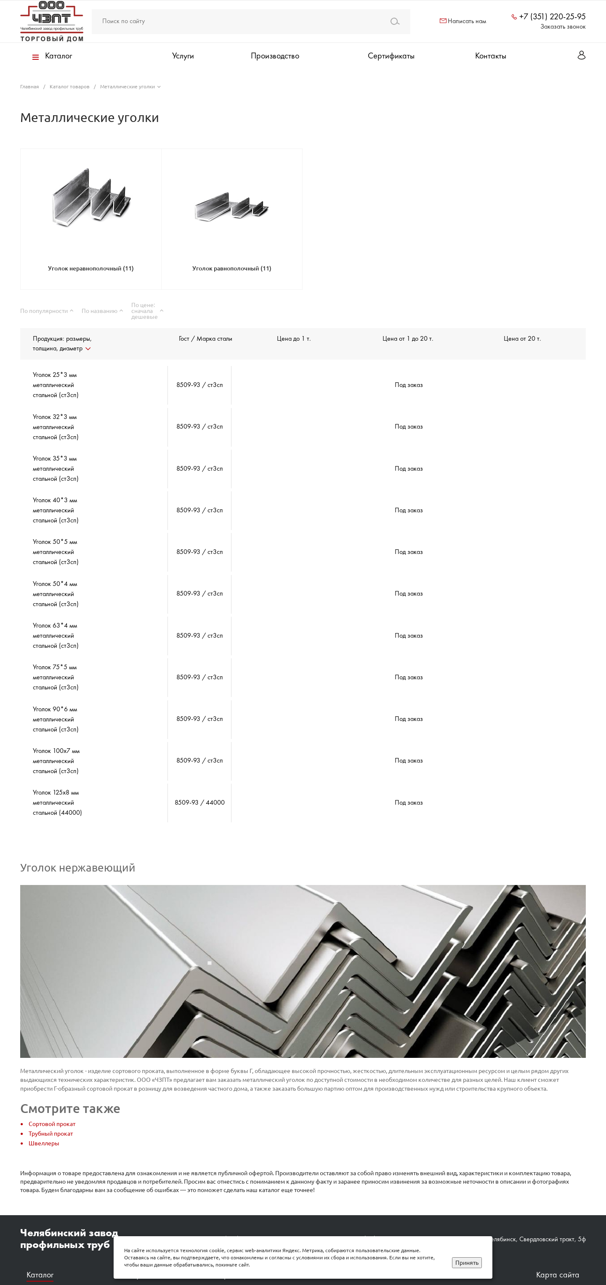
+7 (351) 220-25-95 (552, 17)
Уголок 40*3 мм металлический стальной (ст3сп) (56, 501)
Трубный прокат (51, 1100)
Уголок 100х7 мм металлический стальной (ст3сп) (56, 733)
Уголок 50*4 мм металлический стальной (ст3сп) (56, 578)
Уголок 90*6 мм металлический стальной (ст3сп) (56, 694)
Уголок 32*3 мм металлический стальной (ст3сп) (56, 424)
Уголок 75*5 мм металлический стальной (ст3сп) (56, 656)
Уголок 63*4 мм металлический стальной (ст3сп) (56, 617)
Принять (466, 1262)
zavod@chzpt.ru (370, 1205)
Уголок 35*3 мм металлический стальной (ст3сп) (56, 462)
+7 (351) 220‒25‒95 (245, 1205)
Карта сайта (557, 1242)
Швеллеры (44, 1109)
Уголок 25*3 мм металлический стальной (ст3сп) (56, 385)
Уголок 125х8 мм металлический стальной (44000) (57, 772)
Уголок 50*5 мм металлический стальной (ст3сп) (56, 540)
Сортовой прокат (52, 1090)
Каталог (40, 1242)
